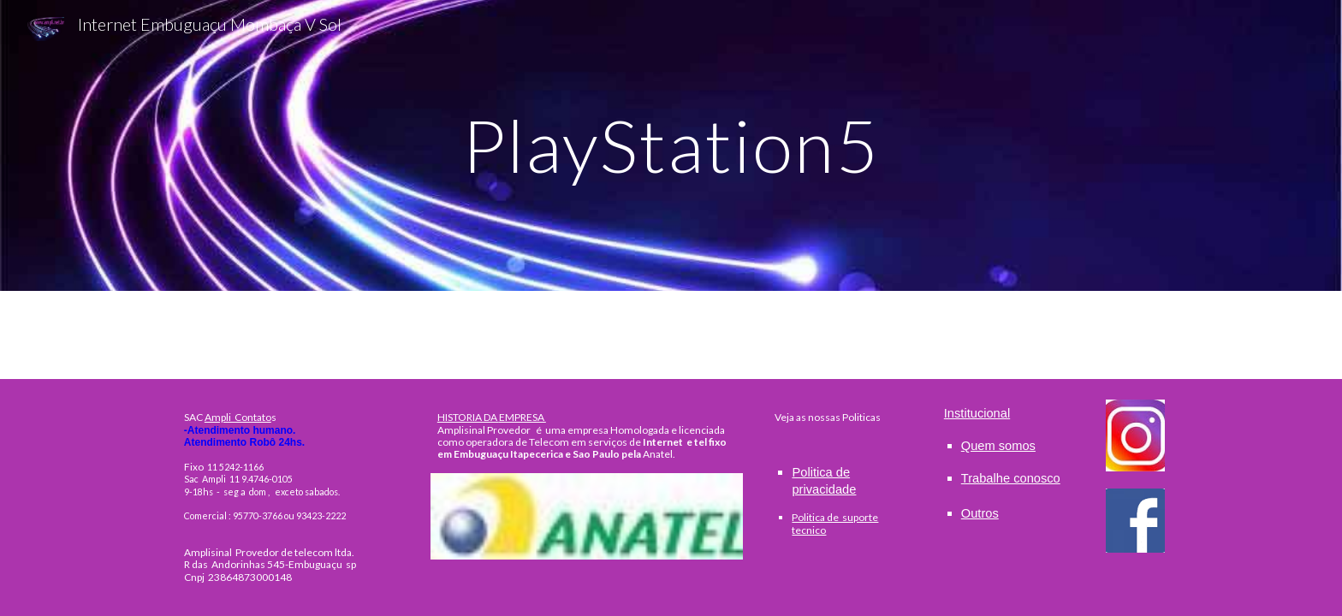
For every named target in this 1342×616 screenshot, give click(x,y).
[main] (671, 145)
